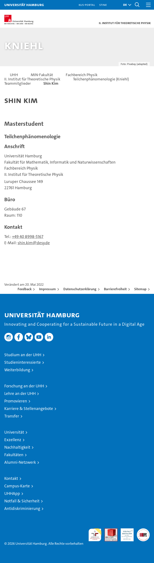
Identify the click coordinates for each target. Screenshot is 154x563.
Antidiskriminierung (22, 508)
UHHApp (12, 493)
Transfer (11, 416)
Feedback (25, 289)
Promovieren (15, 401)
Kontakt (11, 478)
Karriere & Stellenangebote (28, 408)
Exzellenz (12, 439)
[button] (126, 5)
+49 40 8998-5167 (27, 236)
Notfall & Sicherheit (22, 501)
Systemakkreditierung (143, 530)
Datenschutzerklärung (79, 289)
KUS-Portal (87, 4)
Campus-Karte (17, 486)
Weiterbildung (17, 370)
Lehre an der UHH (20, 393)
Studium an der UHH (22, 354)
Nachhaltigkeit (17, 447)
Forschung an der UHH (24, 386)
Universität (14, 432)
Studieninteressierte (22, 362)
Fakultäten (13, 454)
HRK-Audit (125, 532)
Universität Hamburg (24, 4)
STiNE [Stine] (103, 4)
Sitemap (140, 289)
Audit (109, 530)
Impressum (47, 289)
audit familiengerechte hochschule (94, 534)
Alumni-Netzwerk (20, 462)
